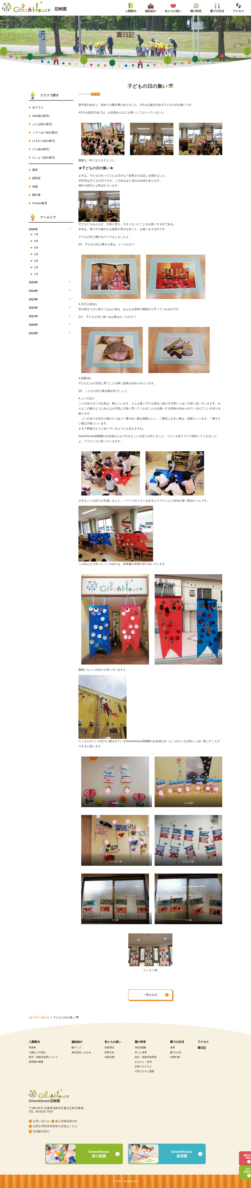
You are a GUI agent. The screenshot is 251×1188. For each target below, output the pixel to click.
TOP (33, 1017)
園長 (35, 170)
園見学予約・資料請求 (240, 1153)
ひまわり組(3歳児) (43, 141)
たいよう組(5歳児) (43, 158)
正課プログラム (143, 1066)
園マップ (76, 1047)
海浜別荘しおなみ (81, 1052)
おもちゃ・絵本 (143, 1061)
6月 (36, 242)
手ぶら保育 (141, 1052)
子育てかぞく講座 (144, 1071)
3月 (36, 262)
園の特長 (140, 1041)
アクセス (203, 1041)
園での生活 (177, 1041)
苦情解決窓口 (41, 1131)
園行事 (36, 196)
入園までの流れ (37, 1052)
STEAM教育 (39, 204)
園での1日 (175, 1052)
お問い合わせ (41, 1121)
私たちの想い (113, 1041)
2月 (36, 269)
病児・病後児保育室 (146, 1057)
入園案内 (34, 1041)
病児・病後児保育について (43, 1057)
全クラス (37, 107)
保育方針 (109, 1052)
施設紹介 (77, 1041)
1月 (36, 276)
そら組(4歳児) (41, 149)
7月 (36, 235)
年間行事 (175, 1057)
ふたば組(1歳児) (42, 124)
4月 (36, 256)
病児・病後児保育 (240, 1169)
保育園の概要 (36, 1061)
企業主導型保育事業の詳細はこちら (55, 1126)
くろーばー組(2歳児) (45, 132)
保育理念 (109, 1047)
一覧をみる (150, 994)
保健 (35, 187)
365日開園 (140, 1047)
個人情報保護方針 (66, 1121)
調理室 (36, 179)
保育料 (32, 1047)
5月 (36, 249)
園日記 (45, 1017)
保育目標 (109, 1057)
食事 (172, 1047)
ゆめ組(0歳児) (41, 115)
